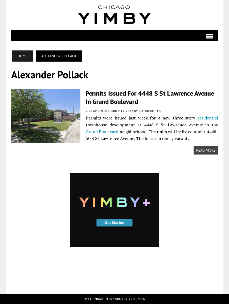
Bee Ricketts (149, 111)
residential (208, 118)
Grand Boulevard (102, 132)
